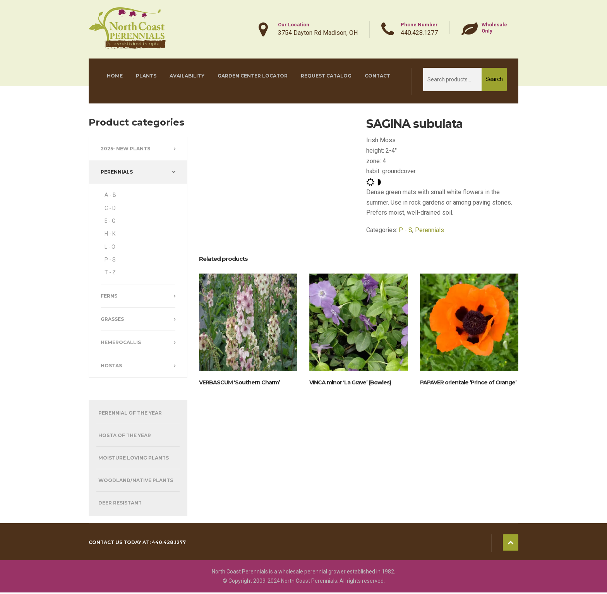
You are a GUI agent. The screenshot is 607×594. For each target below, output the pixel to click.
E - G (110, 221)
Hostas (111, 365)
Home (115, 76)
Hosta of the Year (124, 435)
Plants (146, 76)
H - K (110, 234)
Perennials (429, 230)
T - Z (110, 272)
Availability (187, 76)
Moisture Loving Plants (133, 458)
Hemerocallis (121, 342)
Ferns (109, 296)
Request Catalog (326, 76)
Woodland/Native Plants (135, 480)
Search (494, 79)
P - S (405, 230)
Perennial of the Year (130, 413)
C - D (110, 208)
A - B (110, 195)
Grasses (112, 319)
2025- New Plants (125, 149)
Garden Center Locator (253, 76)
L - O (110, 247)
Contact (377, 76)
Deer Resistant (120, 503)
